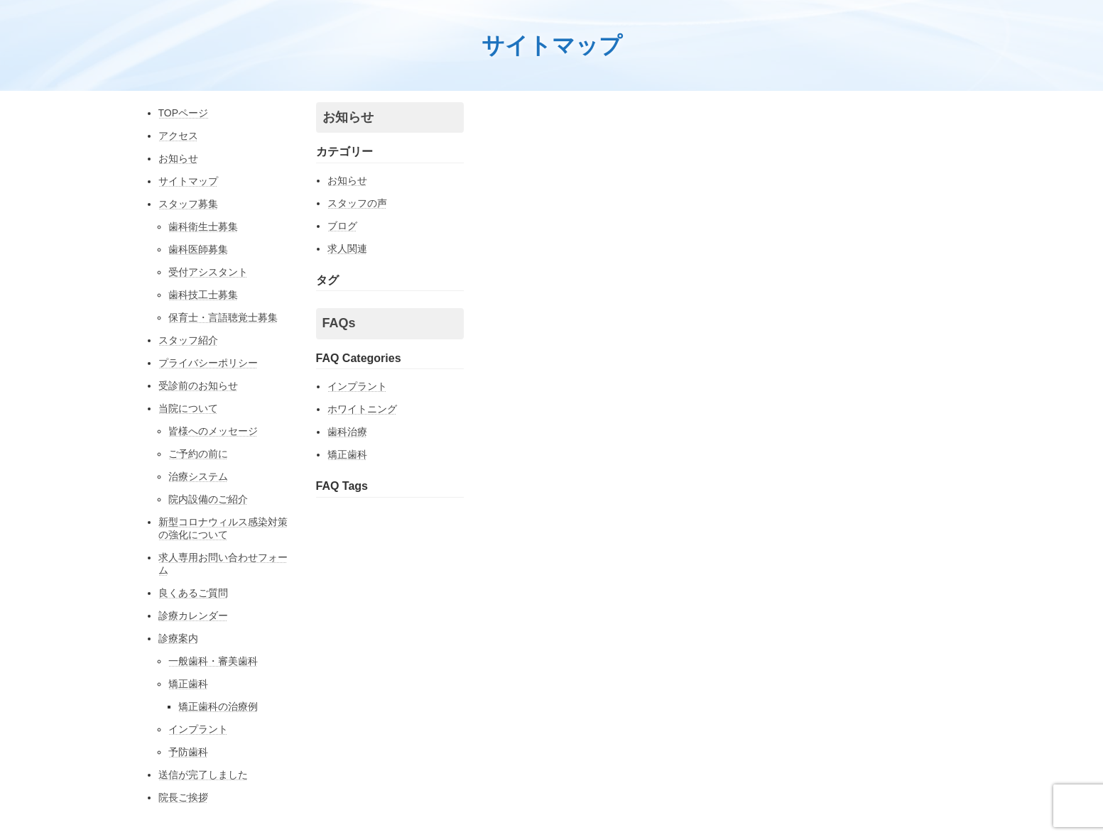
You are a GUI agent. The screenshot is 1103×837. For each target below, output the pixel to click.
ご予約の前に (198, 453)
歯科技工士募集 (203, 294)
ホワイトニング (362, 409)
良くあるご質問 (193, 592)
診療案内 (178, 638)
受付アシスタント (208, 272)
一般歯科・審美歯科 (213, 661)
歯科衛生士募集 (203, 226)
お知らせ (178, 158)
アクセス (178, 135)
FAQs (339, 323)
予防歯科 (188, 751)
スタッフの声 (357, 203)
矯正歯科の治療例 (218, 706)
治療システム (198, 476)
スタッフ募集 (188, 203)
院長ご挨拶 (183, 797)
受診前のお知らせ (198, 385)
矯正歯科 (188, 683)
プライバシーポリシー (208, 362)
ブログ (342, 225)
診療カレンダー (193, 615)
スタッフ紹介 (188, 340)
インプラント (198, 729)
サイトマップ (188, 181)
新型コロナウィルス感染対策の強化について (223, 528)
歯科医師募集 (198, 249)
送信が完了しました (203, 774)
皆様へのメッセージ (213, 431)
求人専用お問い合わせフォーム (223, 564)
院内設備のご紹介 (208, 499)
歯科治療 (347, 431)
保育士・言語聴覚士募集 (223, 317)
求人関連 (347, 248)
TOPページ (183, 113)
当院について (188, 408)
